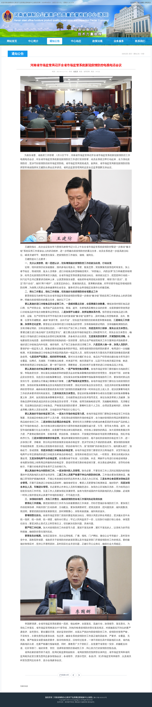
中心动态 (76, 41)
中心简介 (33, 41)
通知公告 (55, 41)
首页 (130, 54)
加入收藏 (141, 2)
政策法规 (97, 41)
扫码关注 (148, 2)
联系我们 (140, 41)
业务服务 (119, 41)
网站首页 (12, 41)
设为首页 (133, 2)
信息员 (75, 71)
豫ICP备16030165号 (100, 697)
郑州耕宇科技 (69, 702)
